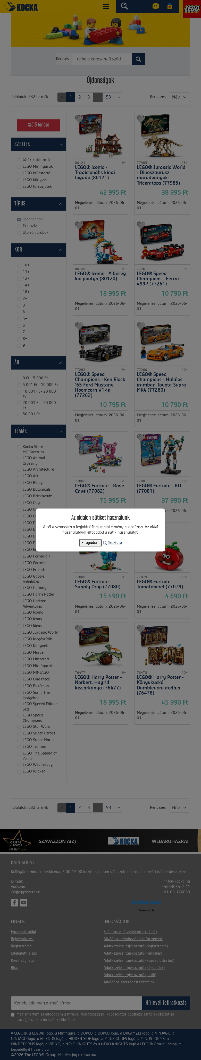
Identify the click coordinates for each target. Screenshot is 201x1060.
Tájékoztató (112, 542)
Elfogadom (90, 542)
